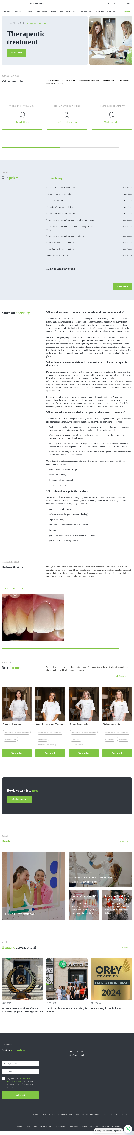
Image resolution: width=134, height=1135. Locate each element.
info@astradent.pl (76, 1059)
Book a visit (125, 12)
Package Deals (86, 12)
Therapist (42, 743)
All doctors (121, 680)
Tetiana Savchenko (111, 728)
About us (6, 12)
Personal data (59, 1130)
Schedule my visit (19, 803)
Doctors (28, 12)
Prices (53, 12)
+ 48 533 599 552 (38, 3)
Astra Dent (17, 736)
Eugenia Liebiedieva (12, 728)
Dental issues (41, 12)
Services (17, 12)
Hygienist (109, 743)
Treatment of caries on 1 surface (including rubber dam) (70, 223)
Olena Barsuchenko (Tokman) (50, 728)
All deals (122, 845)
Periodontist (77, 749)
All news (122, 951)
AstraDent (13, 23)
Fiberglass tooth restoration (58, 259)
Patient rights (72, 1130)
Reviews (100, 12)
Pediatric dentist (46, 749)
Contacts (111, 12)
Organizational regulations (25, 1130)
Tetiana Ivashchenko (79, 728)
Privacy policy (45, 1130)
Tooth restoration (12, 592)
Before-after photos (68, 12)
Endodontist (10, 743)
